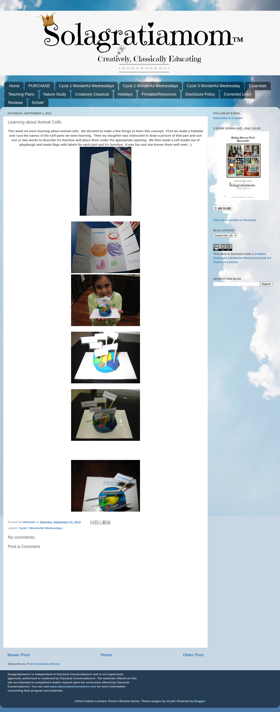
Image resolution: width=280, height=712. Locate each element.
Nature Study (55, 94)
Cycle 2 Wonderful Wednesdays (150, 86)
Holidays (125, 94)
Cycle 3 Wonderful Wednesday (213, 86)
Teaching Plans (21, 94)
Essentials (257, 86)
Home (14, 86)
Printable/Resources (159, 94)
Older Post (193, 655)
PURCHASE (39, 86)
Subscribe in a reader (228, 118)
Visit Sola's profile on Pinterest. (235, 220)
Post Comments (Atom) (43, 664)
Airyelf (170, 701)
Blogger (199, 701)
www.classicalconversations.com (73, 686)
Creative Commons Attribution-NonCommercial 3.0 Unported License (242, 258)
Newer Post (19, 655)
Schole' (38, 103)
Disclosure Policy (200, 94)
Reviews (15, 103)
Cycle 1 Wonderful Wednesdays (86, 86)
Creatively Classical (92, 94)
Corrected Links (237, 94)
